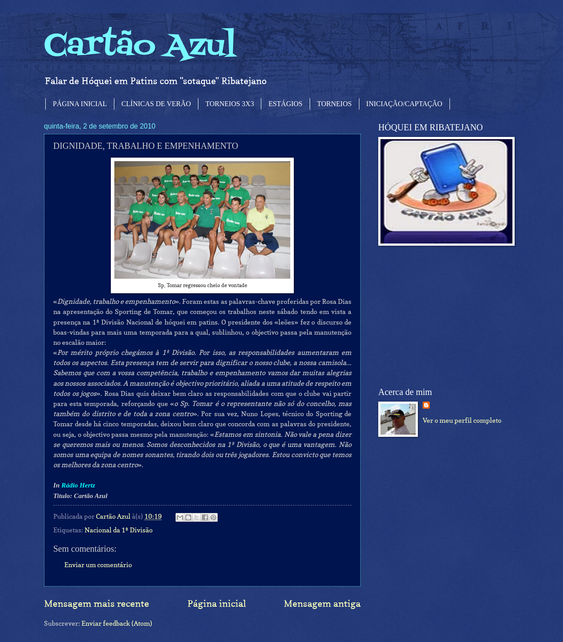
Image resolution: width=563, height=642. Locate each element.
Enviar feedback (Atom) (116, 623)
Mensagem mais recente (96, 603)
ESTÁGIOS (285, 103)
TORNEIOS (334, 103)
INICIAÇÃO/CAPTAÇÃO (404, 103)
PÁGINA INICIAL (80, 103)
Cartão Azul (140, 46)
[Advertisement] (444, 317)
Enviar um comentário (98, 564)
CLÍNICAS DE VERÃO (156, 103)
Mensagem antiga (322, 603)
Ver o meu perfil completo (462, 420)
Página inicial (216, 603)
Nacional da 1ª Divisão (118, 530)
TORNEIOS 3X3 (229, 103)
